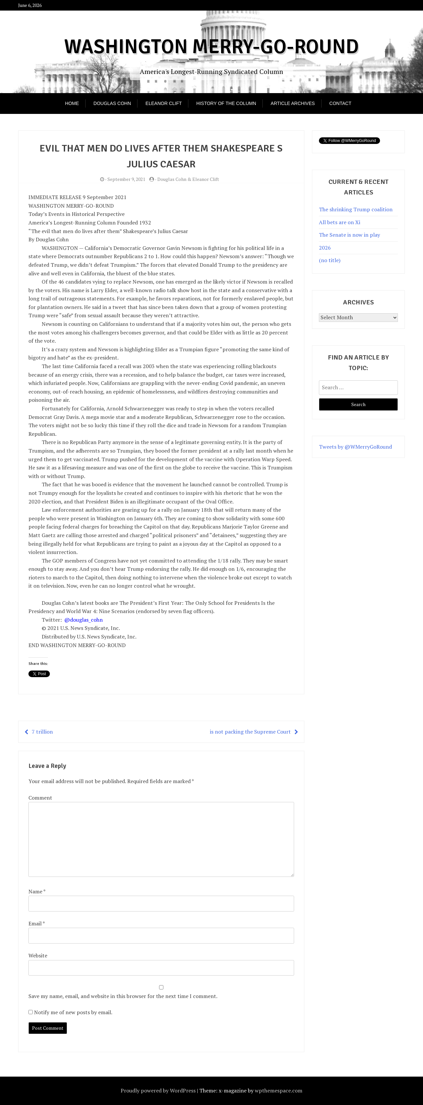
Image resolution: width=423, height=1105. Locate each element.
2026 (325, 247)
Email (36, 923)
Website (37, 955)
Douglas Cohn (112, 103)
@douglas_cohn (83, 619)
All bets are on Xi (339, 222)
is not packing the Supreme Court (250, 731)
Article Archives (293, 103)
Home (72, 103)
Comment (40, 797)
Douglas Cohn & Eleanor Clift (188, 179)
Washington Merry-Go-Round (211, 47)
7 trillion (42, 731)
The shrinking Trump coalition (356, 209)
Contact (340, 103)
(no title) (329, 260)
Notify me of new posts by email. (73, 1012)
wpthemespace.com (278, 1090)
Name (36, 891)
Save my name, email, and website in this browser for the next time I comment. (122, 996)
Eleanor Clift (163, 103)
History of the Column (226, 103)
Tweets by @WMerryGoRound (355, 446)
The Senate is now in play (349, 234)
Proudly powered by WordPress (158, 1090)
